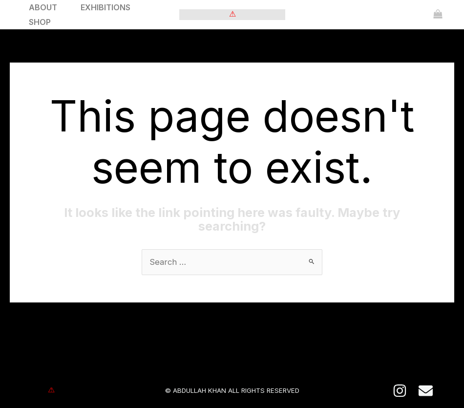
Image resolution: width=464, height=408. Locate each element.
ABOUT (43, 7)
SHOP (40, 22)
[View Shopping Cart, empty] (438, 14)
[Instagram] (400, 391)
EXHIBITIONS (105, 7)
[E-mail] (426, 391)
